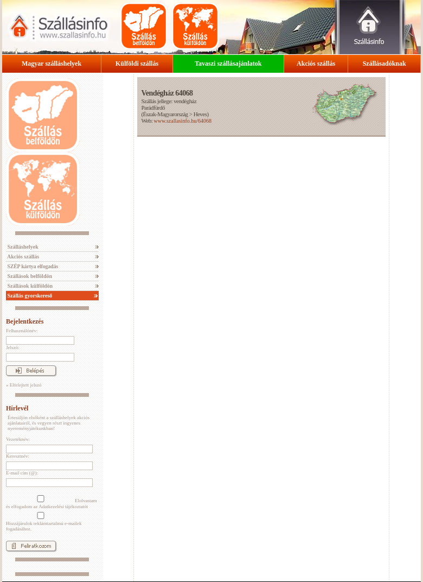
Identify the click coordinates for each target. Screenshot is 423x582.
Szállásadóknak (384, 63)
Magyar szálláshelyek (51, 63)
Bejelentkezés (24, 321)
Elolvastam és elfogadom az (51, 502)
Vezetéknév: (18, 439)
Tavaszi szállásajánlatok (228, 63)
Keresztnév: (17, 456)
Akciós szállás (316, 63)
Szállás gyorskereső (29, 296)
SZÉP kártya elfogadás (32, 266)
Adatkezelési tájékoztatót (63, 506)
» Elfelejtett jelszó (23, 385)
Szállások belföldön (29, 276)
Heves (200, 114)
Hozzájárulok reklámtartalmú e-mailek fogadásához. (43, 522)
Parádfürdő (152, 107)
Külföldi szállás (137, 63)
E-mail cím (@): (22, 473)
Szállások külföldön (29, 286)
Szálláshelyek (22, 247)
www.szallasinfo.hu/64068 (182, 121)
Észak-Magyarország (165, 114)
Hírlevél (17, 408)
